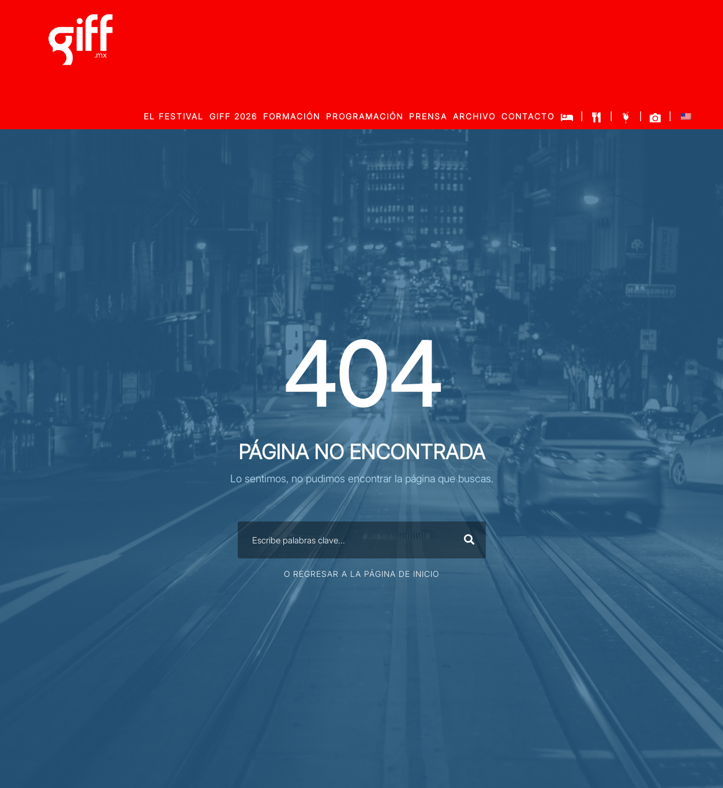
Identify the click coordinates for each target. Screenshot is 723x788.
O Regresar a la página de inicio (361, 574)
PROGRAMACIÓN (364, 116)
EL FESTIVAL (174, 116)
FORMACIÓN (291, 116)
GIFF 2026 (233, 116)
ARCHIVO (474, 116)
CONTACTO (528, 116)
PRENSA (428, 116)
